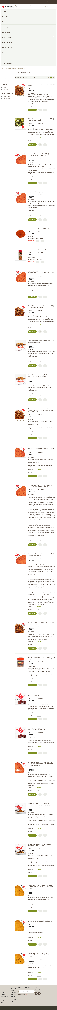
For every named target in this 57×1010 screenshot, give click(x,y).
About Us (13, 990)
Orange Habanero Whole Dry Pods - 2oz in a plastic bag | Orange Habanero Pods (40, 375)
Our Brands (13, 999)
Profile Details (4, 989)
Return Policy (43, 1008)
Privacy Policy (27, 1008)
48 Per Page (33, 77)
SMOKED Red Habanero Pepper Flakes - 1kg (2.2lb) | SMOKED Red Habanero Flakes (40, 804)
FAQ (12, 1001)
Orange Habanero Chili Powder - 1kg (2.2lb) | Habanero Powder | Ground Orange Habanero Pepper (41, 272)
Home (3, 68)
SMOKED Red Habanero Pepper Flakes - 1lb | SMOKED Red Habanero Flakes (40, 845)
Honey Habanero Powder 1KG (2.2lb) (38, 229)
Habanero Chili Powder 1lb (35, 192)
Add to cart (32, 109)
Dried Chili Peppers (7, 16)
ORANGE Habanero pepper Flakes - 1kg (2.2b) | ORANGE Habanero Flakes (41, 306)
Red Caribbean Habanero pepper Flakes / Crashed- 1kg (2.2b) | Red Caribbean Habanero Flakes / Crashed (41, 410)
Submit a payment (5, 1002)
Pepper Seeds (6, 32)
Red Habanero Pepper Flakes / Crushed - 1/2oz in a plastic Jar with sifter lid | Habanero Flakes (41, 658)
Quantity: (30, 106)
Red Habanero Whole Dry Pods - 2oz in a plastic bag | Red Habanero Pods (39, 728)
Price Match (13, 994)
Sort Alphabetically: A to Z (21, 77)
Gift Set (4, 58)
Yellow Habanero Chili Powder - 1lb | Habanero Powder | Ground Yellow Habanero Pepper (41, 920)
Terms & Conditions (35, 1008)
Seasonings (5, 27)
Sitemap (13, 1003)
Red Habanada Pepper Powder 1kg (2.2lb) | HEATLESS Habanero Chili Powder (40, 485)
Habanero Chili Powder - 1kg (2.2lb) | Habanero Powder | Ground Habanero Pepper (41, 154)
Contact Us (13, 992)
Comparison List (4, 996)
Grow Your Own (6, 37)
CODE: (30, 88)
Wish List (3, 994)
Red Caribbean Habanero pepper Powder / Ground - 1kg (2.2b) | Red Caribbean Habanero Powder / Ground (41, 448)
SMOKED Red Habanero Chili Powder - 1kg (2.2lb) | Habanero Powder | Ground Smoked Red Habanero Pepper (40, 763)
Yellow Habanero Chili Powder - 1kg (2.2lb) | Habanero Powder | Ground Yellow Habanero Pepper (40, 886)
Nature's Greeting (7, 42)
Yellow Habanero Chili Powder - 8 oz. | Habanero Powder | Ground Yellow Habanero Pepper (40, 955)
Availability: (30, 103)
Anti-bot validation (22, 994)
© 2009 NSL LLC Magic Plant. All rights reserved (24, 1008)
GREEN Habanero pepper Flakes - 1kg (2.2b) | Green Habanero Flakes (41, 119)
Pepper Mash (5, 22)
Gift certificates (7, 63)
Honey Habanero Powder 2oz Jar (37, 250)
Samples (4, 53)
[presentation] (29, 998)
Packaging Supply (7, 47)
